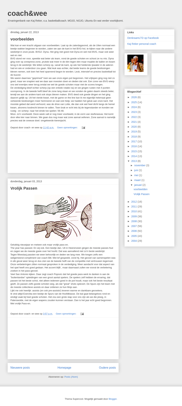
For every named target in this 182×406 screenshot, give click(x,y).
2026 (134, 97)
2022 (134, 117)
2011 (134, 206)
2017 (134, 141)
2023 (134, 112)
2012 (134, 201)
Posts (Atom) (71, 376)
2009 (134, 216)
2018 (134, 136)
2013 (134, 161)
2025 (134, 102)
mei (136, 175)
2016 (134, 146)
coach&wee (27, 13)
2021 (134, 121)
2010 (134, 211)
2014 (134, 156)
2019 (134, 131)
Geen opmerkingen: (67, 127)
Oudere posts (107, 367)
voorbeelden (22, 39)
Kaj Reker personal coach (141, 43)
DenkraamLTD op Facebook (143, 37)
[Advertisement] (63, 152)
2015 (134, 151)
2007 (134, 226)
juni (136, 170)
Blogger (113, 399)
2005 (134, 236)
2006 (134, 231)
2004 (134, 240)
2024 (134, 107)
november (140, 165)
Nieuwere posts (20, 367)
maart (137, 180)
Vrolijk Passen (23, 188)
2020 (134, 126)
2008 (134, 221)
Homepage (64, 367)
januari (138, 184)
